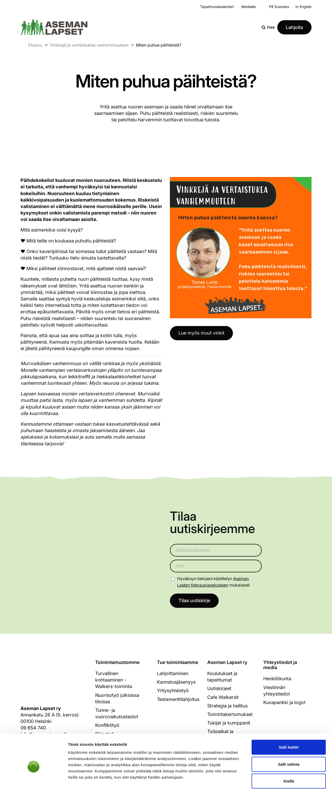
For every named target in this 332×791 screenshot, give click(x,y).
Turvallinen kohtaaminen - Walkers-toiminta (113, 680)
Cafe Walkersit (223, 697)
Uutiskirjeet (219, 688)
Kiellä (288, 757)
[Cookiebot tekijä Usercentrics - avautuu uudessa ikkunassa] (33, 781)
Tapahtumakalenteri (217, 6)
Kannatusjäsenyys (176, 682)
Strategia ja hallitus (227, 706)
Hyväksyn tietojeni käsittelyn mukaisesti (213, 582)
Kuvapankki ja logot (284, 702)
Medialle (248, 6)
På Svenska (279, 6)
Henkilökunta (277, 679)
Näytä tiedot (277, 781)
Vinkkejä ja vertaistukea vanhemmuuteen (89, 45)
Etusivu (35, 45)
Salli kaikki (289, 723)
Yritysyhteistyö (173, 690)
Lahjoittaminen (172, 673)
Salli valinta (289, 740)
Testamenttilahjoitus (178, 699)
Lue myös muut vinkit (201, 333)
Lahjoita (294, 27)
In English (303, 6)
